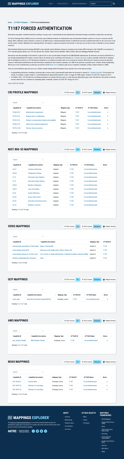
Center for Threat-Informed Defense (20, 422)
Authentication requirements (34, 112)
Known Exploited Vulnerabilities (106, 437)
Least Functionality (33, 189)
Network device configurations (35, 116)
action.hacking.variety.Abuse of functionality (26, 246)
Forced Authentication (94, 112)
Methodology (68, 420)
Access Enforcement (34, 197)
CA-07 (14, 169)
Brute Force (53, 65)
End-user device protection (34, 128)
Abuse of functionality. (47, 246)
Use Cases (68, 429)
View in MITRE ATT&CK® (16, 83)
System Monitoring (33, 193)
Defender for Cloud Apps (35, 386)
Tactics (85, 420)
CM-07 (15, 189)
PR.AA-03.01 (16, 112)
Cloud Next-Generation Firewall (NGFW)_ (39, 299)
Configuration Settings (34, 173)
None (41, 258)
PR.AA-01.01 (16, 124)
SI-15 (14, 181)
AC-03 (14, 197)
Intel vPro (104, 445)
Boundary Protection (34, 205)
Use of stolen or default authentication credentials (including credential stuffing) (64, 254)
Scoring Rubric (69, 426)
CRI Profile (104, 434)
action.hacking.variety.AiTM (21, 250)
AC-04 (14, 201)
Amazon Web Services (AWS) (108, 422)
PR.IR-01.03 (16, 120)
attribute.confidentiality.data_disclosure (24, 258)
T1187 (77, 112)
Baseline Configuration (34, 185)
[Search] (101, 4)
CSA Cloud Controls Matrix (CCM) (107, 430)
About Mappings (106, 419)
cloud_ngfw (16, 299)
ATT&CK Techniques (21, 22)
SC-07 (14, 205)
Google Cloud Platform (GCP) (108, 441)
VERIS (103, 451)
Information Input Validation (36, 177)
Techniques (86, 423)
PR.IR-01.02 (16, 116)
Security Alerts (32, 382)
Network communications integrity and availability (41, 120)
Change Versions (109, 92)
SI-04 (14, 193)
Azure (103, 426)
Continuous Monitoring (34, 169)
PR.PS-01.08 (16, 128)
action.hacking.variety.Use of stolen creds (25, 254)
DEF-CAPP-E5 (17, 386)
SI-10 (14, 177)
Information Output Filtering (36, 181)
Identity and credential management (37, 124)
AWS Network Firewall (37, 340)
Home (10, 22)
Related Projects (69, 423)
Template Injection (80, 58)
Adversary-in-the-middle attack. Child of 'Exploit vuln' (56, 250)
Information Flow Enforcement (37, 201)
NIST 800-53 (105, 448)
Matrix (85, 416)
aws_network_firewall (19, 340)
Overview (67, 416)
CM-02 (15, 185)
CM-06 (15, 173)
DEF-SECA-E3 (17, 382)
